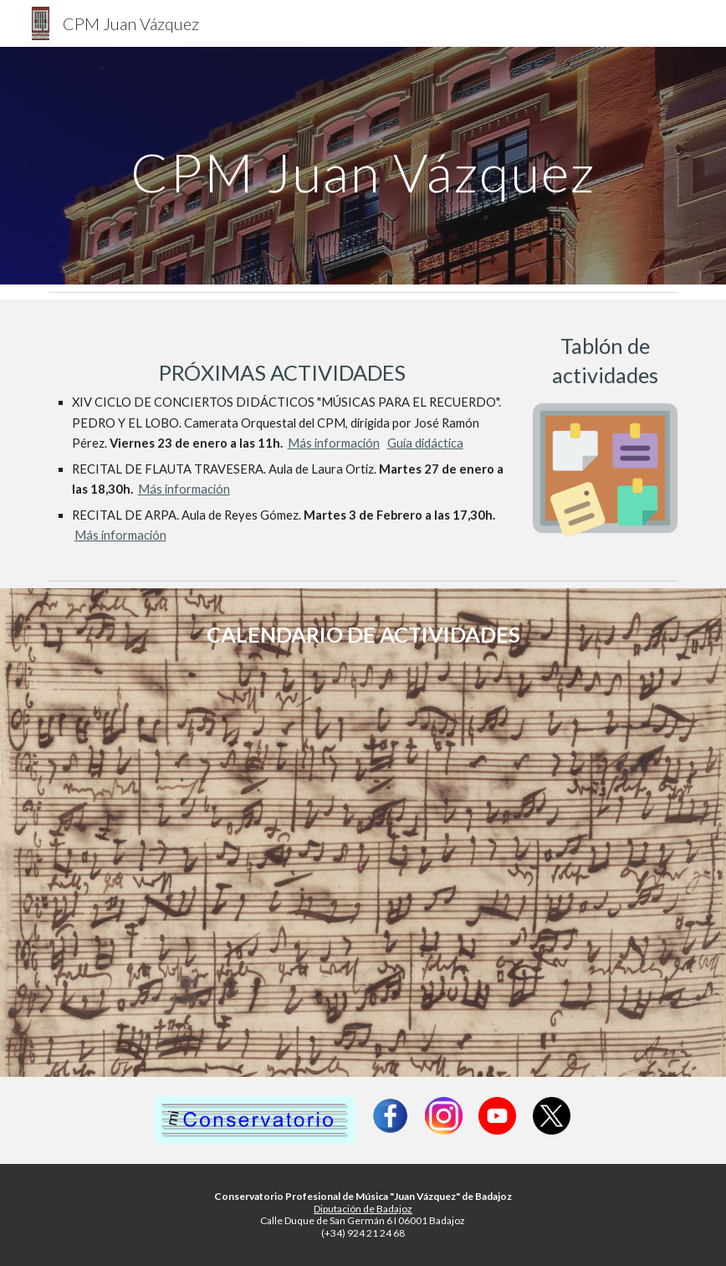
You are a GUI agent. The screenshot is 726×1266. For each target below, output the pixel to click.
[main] (363, 165)
